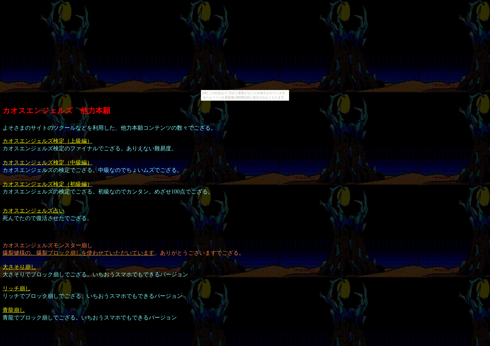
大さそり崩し (19, 267)
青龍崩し (13, 310)
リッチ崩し (16, 288)
